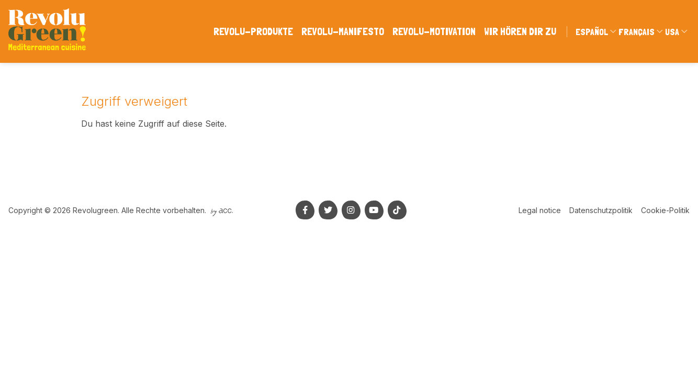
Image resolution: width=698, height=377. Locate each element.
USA (672, 31)
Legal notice (540, 210)
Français (636, 31)
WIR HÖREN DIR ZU (520, 31)
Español (592, 31)
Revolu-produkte (253, 31)
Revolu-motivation (434, 31)
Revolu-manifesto (342, 31)
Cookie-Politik (665, 210)
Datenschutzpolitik (601, 210)
